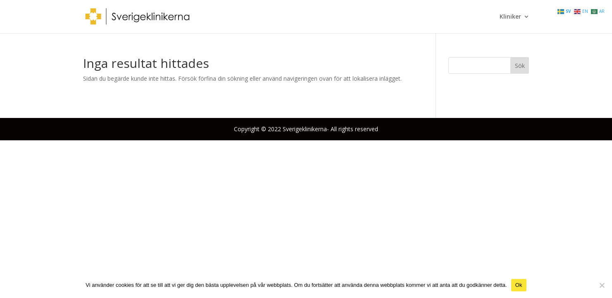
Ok (518, 285)
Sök (520, 66)
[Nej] (602, 285)
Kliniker (510, 17)
